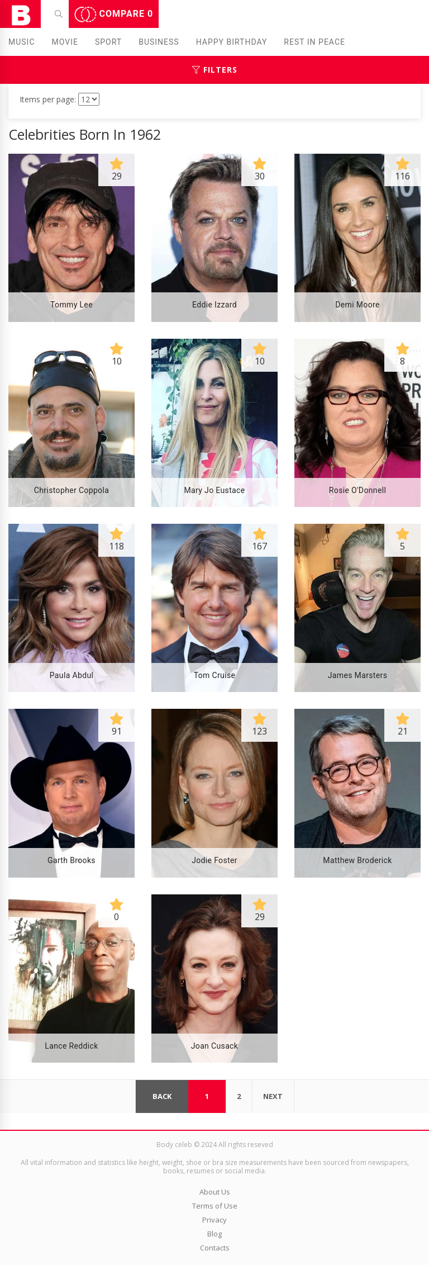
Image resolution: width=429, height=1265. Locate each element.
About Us (214, 1192)
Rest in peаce (314, 41)
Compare (114, 14)
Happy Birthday (232, 41)
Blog (214, 1234)
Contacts (215, 1248)
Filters (214, 69)
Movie (65, 41)
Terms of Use (214, 1206)
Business (159, 41)
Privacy (214, 1220)
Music (21, 41)
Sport (108, 41)
